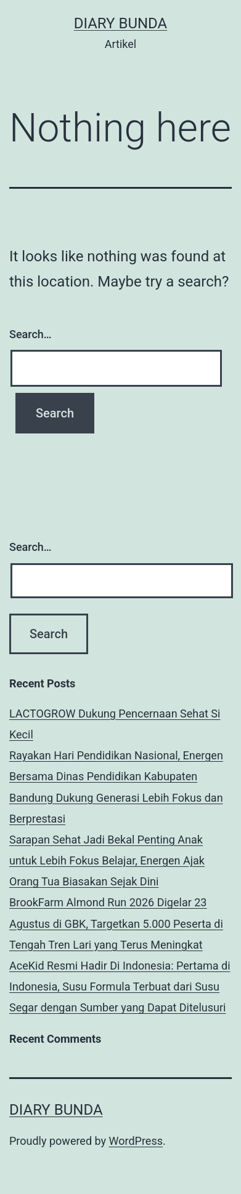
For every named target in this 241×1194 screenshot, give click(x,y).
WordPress (136, 1140)
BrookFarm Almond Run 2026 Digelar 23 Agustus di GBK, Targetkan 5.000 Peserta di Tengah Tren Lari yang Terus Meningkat (116, 923)
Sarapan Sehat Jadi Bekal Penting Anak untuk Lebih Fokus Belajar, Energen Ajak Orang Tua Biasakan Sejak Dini (107, 860)
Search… (30, 334)
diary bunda (121, 23)
